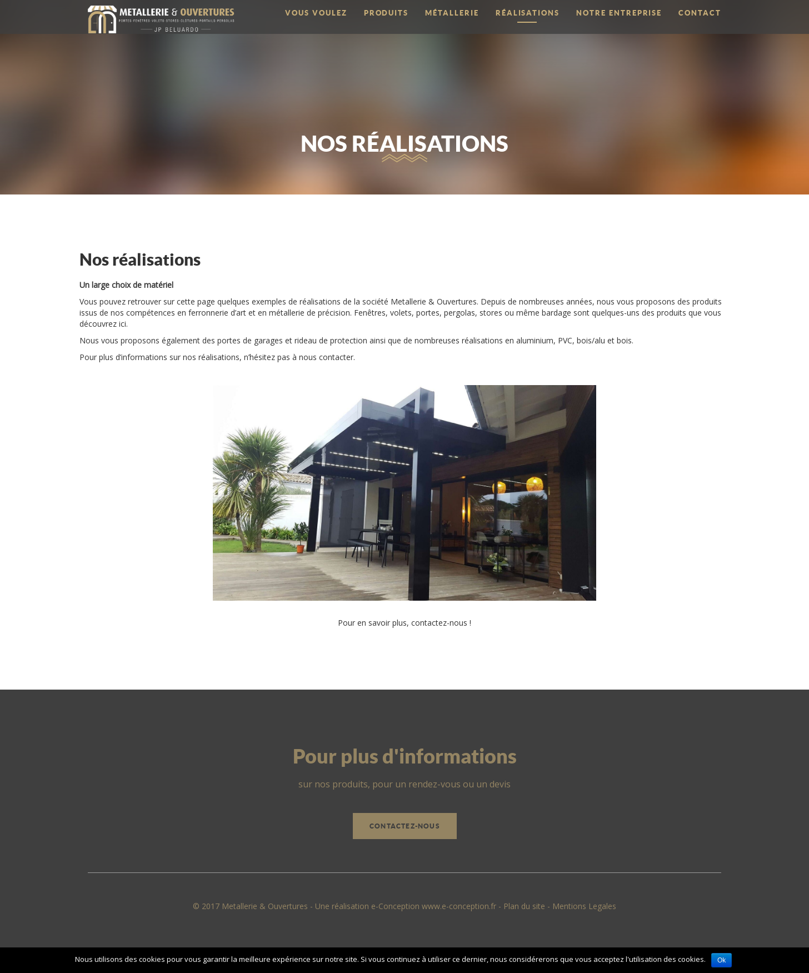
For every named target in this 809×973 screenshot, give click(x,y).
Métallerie (452, 13)
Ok (721, 960)
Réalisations (528, 13)
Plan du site (524, 906)
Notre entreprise (619, 13)
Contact (699, 13)
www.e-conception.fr (459, 906)
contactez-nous (439, 622)
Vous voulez (316, 13)
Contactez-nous (404, 826)
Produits (386, 13)
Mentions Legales (584, 906)
